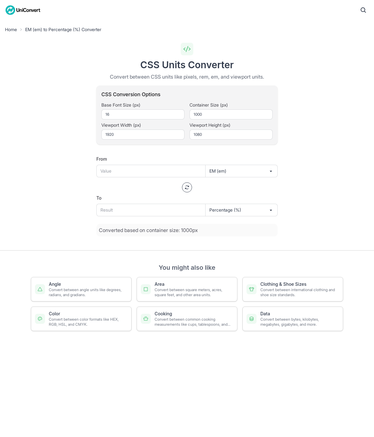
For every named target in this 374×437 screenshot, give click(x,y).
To (99, 198)
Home (11, 29)
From (101, 159)
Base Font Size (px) (120, 105)
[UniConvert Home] (23, 10)
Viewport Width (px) (121, 125)
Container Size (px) (209, 105)
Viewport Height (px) (210, 125)
